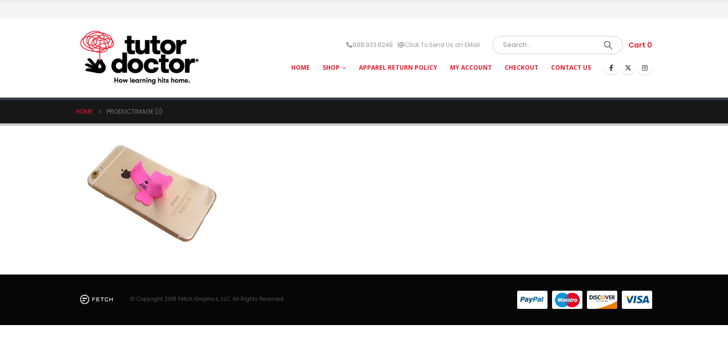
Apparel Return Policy (398, 67)
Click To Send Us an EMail (442, 45)
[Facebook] (611, 68)
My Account (471, 67)
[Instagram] (645, 68)
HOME (300, 67)
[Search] (608, 45)
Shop (331, 67)
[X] (628, 68)
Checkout (521, 67)
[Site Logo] (139, 57)
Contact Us (571, 67)
